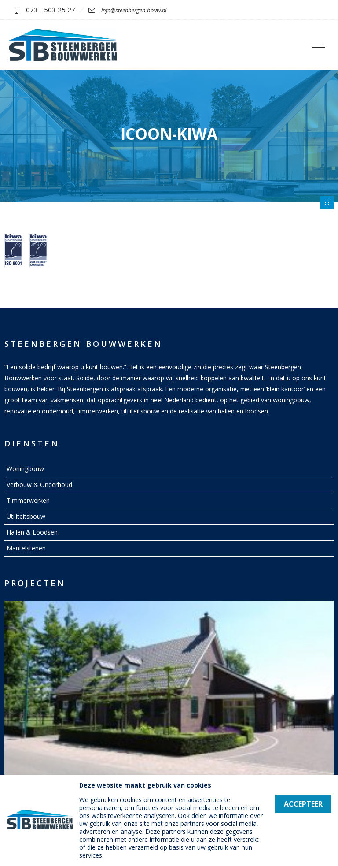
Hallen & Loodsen (32, 532)
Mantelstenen (26, 548)
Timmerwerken (28, 500)
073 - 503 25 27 (50, 9)
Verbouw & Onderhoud (39, 484)
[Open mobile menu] (320, 45)
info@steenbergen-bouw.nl (133, 10)
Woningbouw (25, 469)
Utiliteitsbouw (26, 516)
